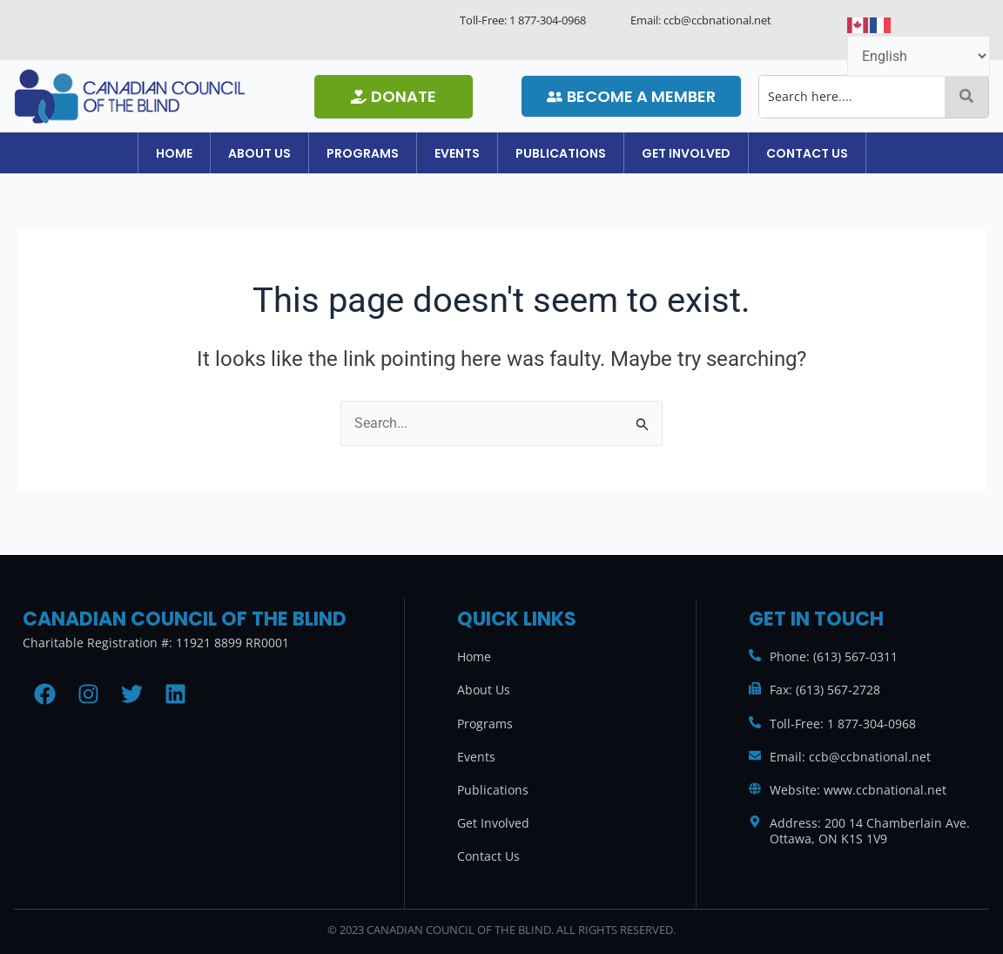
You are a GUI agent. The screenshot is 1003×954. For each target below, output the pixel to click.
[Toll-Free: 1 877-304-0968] (755, 722)
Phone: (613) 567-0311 (834, 656)
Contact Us (859, 156)
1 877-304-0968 (547, 20)
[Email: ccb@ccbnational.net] (755, 755)
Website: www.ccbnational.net (858, 789)
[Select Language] (918, 56)
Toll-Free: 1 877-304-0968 (843, 723)
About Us (224, 156)
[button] (224, 155)
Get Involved (721, 156)
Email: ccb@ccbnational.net (850, 756)
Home (122, 156)
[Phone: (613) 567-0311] (755, 655)
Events (457, 156)
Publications (578, 156)
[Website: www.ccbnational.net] (755, 788)
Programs (345, 156)
